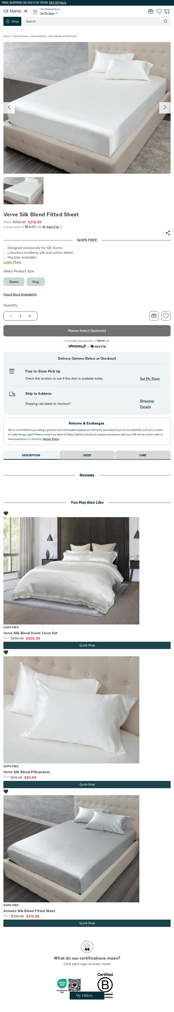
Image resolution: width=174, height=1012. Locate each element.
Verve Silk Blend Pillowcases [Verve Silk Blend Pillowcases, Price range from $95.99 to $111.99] (26, 772)
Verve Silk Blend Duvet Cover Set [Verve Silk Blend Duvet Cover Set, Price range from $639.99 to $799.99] (30, 633)
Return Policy (51, 439)
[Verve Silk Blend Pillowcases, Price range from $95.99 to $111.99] (87, 710)
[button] (50, 13)
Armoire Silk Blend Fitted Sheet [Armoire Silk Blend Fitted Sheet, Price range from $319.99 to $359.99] (29, 911)
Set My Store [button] (150, 378)
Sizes (87, 455)
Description (31, 455)
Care (142, 455)
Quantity (10, 305)
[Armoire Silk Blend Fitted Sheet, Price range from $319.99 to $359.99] (87, 848)
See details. (58, 2)
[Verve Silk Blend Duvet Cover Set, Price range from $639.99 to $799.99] (87, 570)
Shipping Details (147, 404)
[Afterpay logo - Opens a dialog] (77, 346)
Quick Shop (87, 645)
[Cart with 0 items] (164, 11)
